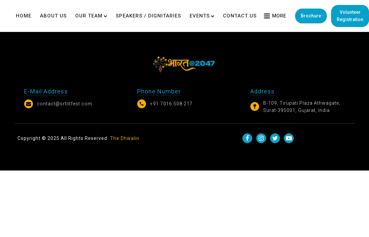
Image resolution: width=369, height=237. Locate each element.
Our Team (91, 16)
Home (23, 16)
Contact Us (240, 16)
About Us (53, 16)
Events (202, 16)
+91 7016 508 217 (171, 103)
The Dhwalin (124, 138)
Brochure (311, 15)
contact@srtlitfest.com (64, 103)
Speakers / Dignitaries (148, 16)
